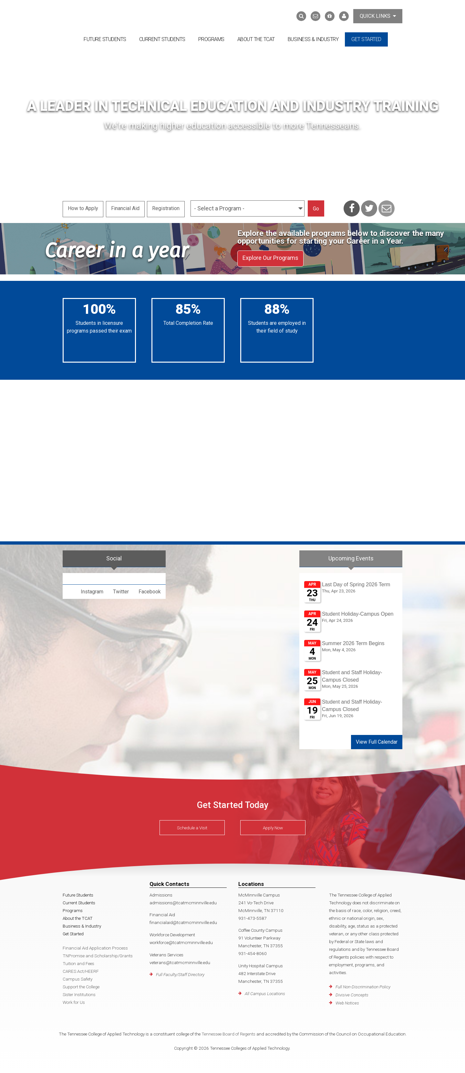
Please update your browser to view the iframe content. (350, 651)
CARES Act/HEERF (81, 969)
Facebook (150, 590)
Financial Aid (126, 208)
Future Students (105, 39)
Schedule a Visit (192, 826)
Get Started (366, 39)
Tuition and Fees (78, 961)
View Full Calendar (377, 740)
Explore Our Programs (270, 257)
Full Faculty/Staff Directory (180, 972)
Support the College (81, 984)
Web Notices (347, 1001)
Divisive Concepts (352, 993)
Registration (167, 208)
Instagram (92, 590)
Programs (211, 39)
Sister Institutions (79, 992)
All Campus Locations (265, 991)
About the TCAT (256, 39)
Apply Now (273, 826)
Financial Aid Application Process (95, 946)
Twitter (121, 590)
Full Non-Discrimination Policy (363, 985)
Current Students (162, 39)
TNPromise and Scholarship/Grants (98, 953)
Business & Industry (313, 39)
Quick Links (378, 16)
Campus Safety (77, 977)
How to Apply (83, 208)
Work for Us (74, 1000)
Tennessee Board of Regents (228, 1032)
